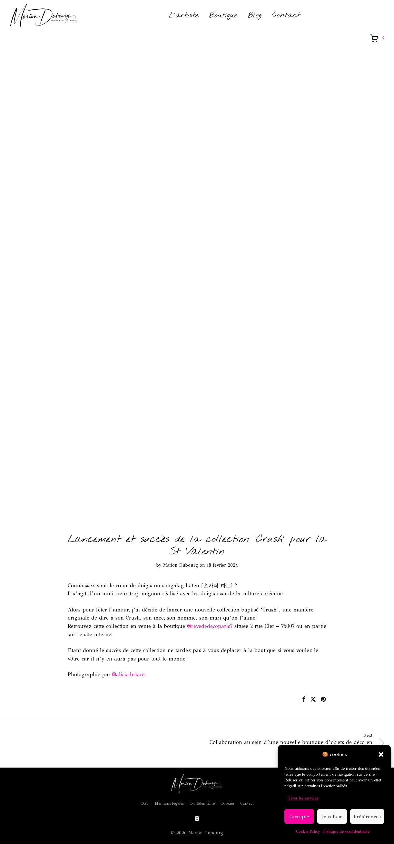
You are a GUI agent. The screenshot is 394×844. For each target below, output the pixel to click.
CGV (145, 803)
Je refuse (332, 816)
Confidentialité (202, 803)
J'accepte (299, 816)
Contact (286, 16)
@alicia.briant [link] (128, 674)
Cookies (227, 803)
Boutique (223, 16)
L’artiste (184, 16)
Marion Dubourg (180, 565)
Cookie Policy (308, 831)
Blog (254, 16)
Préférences (367, 816)
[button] (381, 754)
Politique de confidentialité (346, 831)
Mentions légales (169, 803)
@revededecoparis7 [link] (209, 626)
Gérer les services (303, 798)
